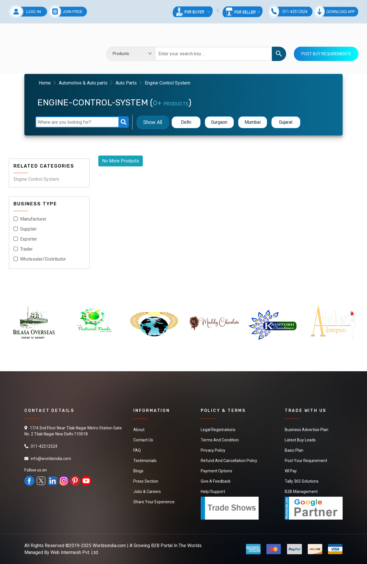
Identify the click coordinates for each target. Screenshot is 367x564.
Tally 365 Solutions (302, 481)
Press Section (145, 481)
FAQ (137, 450)
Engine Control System (36, 179)
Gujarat (285, 122)
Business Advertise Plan (306, 429)
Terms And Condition (220, 440)
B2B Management (301, 491)
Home (45, 83)
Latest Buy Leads (300, 440)
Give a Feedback (216, 481)
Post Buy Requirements (326, 54)
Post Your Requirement (306, 460)
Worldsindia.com (109, 545)
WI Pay (291, 471)
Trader (26, 249)
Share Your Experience (154, 502)
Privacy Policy (213, 450)
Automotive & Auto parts (83, 83)
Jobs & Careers (147, 491)
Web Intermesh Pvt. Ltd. (74, 552)
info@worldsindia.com (51, 458)
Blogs (138, 471)
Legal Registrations (218, 429)
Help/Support (213, 491)
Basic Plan (294, 450)
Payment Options (216, 471)
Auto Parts (126, 83)
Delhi (186, 122)
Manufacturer (33, 219)
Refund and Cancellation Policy (229, 460)
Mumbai (253, 122)
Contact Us (143, 440)
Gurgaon (219, 122)
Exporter (28, 239)
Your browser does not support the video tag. (49, 50)
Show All (152, 122)
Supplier (28, 229)
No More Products (120, 161)
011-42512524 (44, 446)
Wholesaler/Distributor (43, 259)
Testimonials (145, 460)
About (139, 429)
